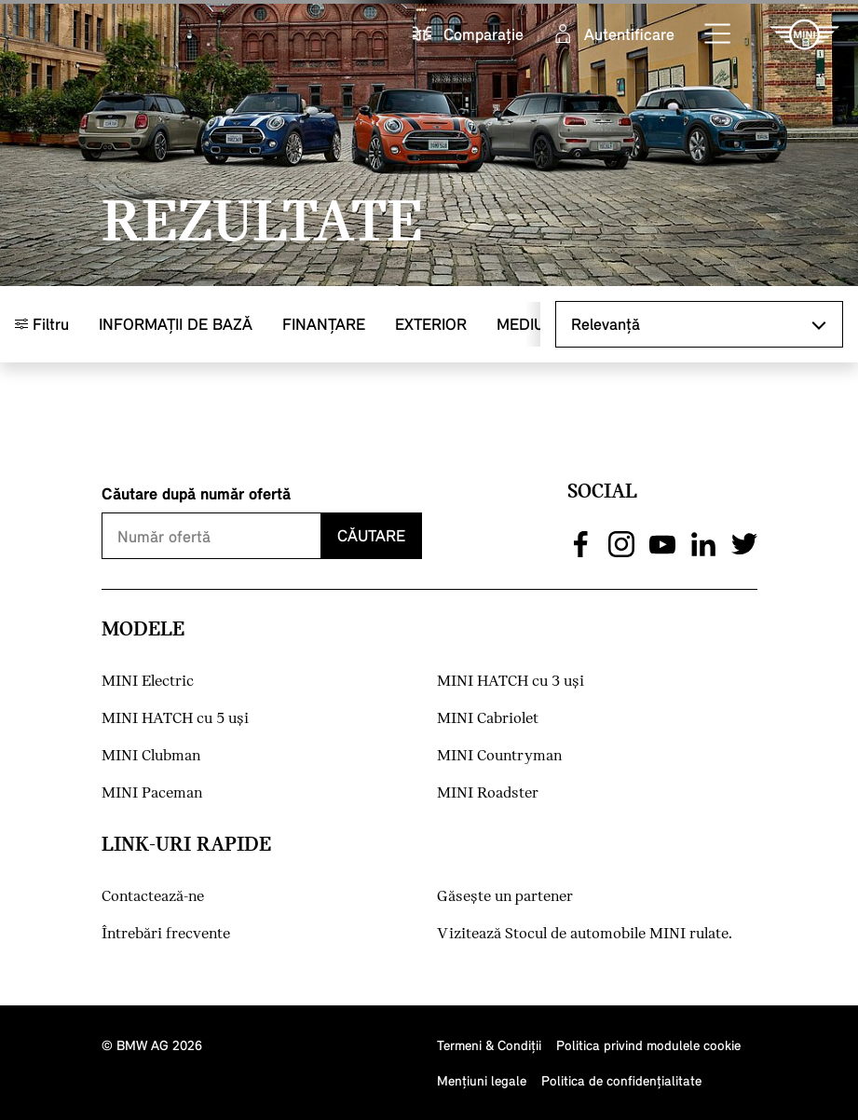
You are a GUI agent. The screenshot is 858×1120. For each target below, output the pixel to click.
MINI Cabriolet (487, 719)
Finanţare (323, 324)
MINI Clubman (151, 756)
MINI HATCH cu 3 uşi (510, 681)
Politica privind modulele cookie (648, 1045)
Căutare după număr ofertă (196, 493)
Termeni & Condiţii (489, 1045)
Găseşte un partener (505, 897)
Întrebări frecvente (166, 934)
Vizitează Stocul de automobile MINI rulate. (584, 934)
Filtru (42, 324)
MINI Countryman (499, 756)
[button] (718, 34)
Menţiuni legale (481, 1080)
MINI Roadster (487, 793)
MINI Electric (148, 681)
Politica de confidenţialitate (621, 1080)
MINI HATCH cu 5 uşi (175, 719)
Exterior (431, 324)
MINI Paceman (152, 793)
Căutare (371, 535)
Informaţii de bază (175, 324)
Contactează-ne (153, 897)
